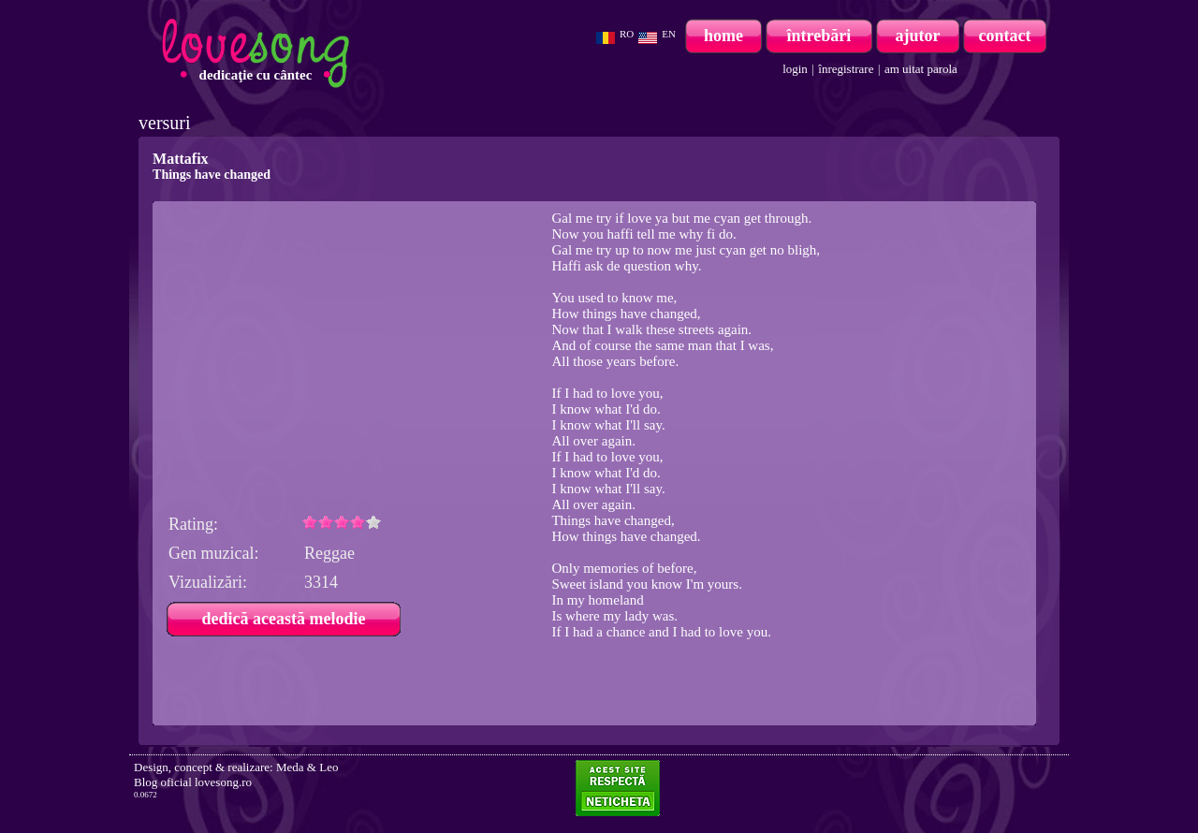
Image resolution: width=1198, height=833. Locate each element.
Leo (328, 767)
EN (669, 33)
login (795, 69)
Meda (290, 767)
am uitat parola (920, 69)
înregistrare (845, 69)
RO (627, 33)
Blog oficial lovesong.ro (193, 782)
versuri (165, 122)
